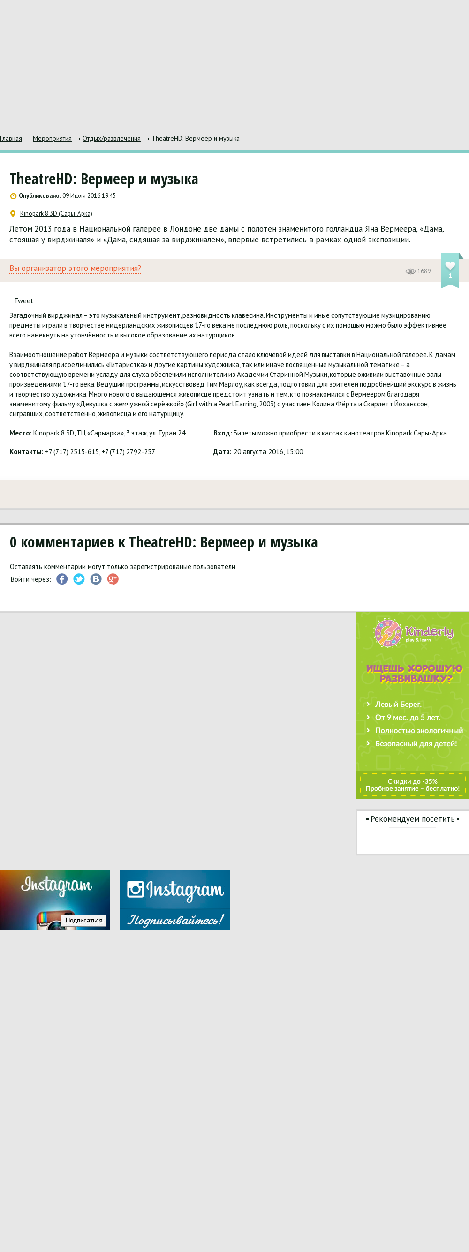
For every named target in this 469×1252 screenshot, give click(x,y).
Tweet (23, 300)
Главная (11, 138)
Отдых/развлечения (112, 138)
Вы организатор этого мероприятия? (75, 268)
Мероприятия (52, 138)
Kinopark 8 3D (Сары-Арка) (51, 213)
